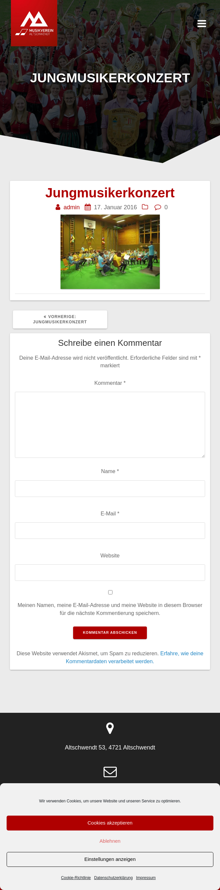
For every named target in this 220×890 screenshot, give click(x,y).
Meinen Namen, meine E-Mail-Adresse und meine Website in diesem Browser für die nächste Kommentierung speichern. (110, 609)
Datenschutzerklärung (113, 877)
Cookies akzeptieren (110, 823)
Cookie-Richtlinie (76, 877)
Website (109, 555)
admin (72, 207)
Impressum (145, 877)
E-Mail (110, 513)
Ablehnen (110, 841)
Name (110, 471)
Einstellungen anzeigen (110, 859)
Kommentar (109, 383)
